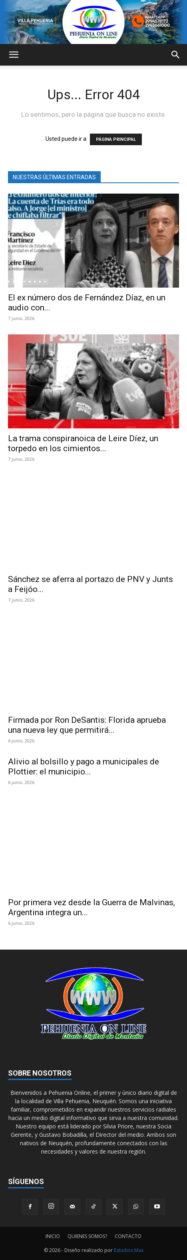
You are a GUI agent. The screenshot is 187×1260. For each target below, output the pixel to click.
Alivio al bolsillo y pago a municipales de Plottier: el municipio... (83, 766)
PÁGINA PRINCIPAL (116, 139)
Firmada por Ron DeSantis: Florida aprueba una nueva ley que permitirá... (87, 725)
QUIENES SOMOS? (87, 1236)
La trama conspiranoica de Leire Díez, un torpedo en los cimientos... (83, 443)
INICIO (53, 1236)
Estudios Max (128, 1250)
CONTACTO (128, 1236)
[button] (13, 55)
